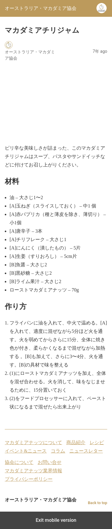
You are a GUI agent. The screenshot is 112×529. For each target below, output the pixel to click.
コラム (58, 450)
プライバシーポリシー (29, 479)
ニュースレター (86, 450)
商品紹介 (75, 442)
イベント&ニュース (26, 450)
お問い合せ (50, 462)
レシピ (97, 442)
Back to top (97, 503)
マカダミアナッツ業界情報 (33, 470)
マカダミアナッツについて (33, 442)
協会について (19, 462)
